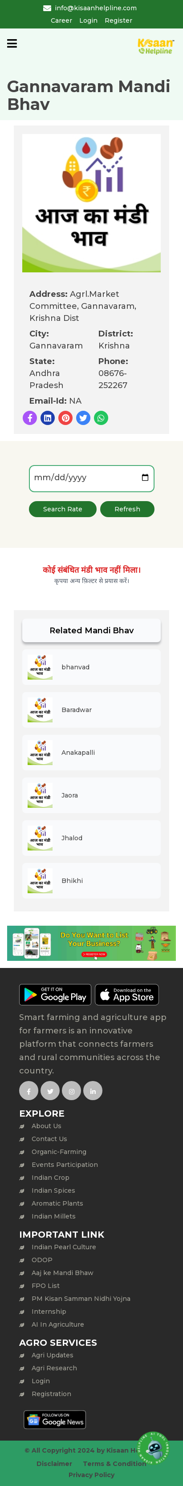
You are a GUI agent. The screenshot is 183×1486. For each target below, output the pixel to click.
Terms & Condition (114, 1464)
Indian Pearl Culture (64, 1247)
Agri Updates (52, 1355)
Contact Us (49, 1139)
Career (61, 20)
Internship (49, 1312)
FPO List (46, 1286)
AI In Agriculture (58, 1324)
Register (118, 20)
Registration (51, 1394)
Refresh (127, 509)
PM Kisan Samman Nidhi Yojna (81, 1299)
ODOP (42, 1260)
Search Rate (62, 509)
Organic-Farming (59, 1152)
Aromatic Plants (57, 1203)
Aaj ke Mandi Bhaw (63, 1273)
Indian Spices (53, 1190)
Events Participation (65, 1165)
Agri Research (54, 1368)
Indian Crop (50, 1178)
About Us (46, 1126)
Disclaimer (54, 1464)
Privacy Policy (91, 1475)
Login (88, 20)
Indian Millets (54, 1216)
